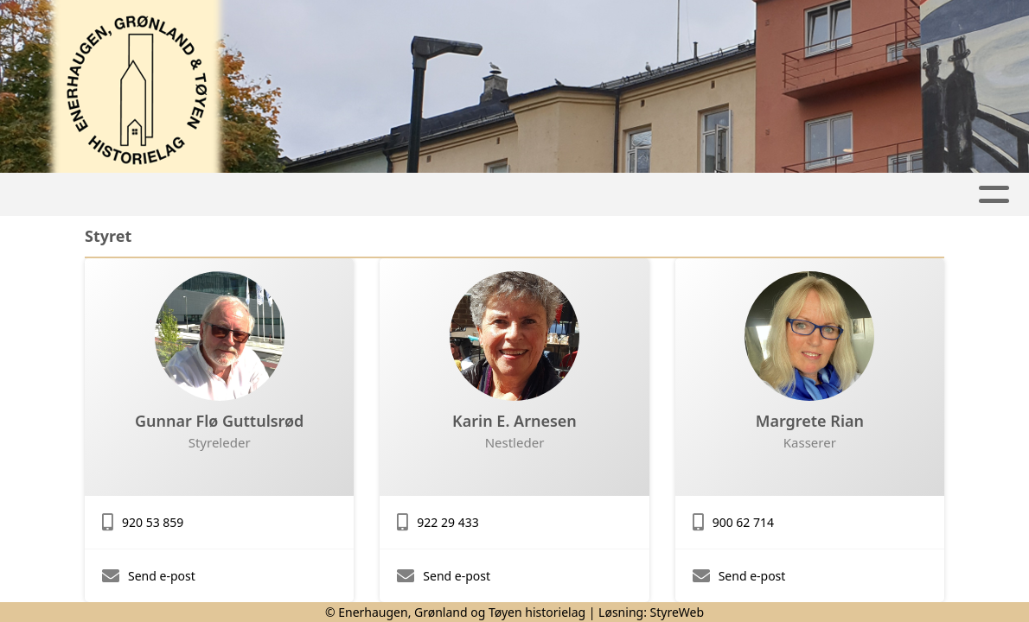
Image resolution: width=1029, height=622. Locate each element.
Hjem (213, 195)
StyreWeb (677, 612)
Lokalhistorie (448, 195)
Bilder (700, 195)
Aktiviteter (308, 195)
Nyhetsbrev (588, 195)
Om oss (796, 195)
